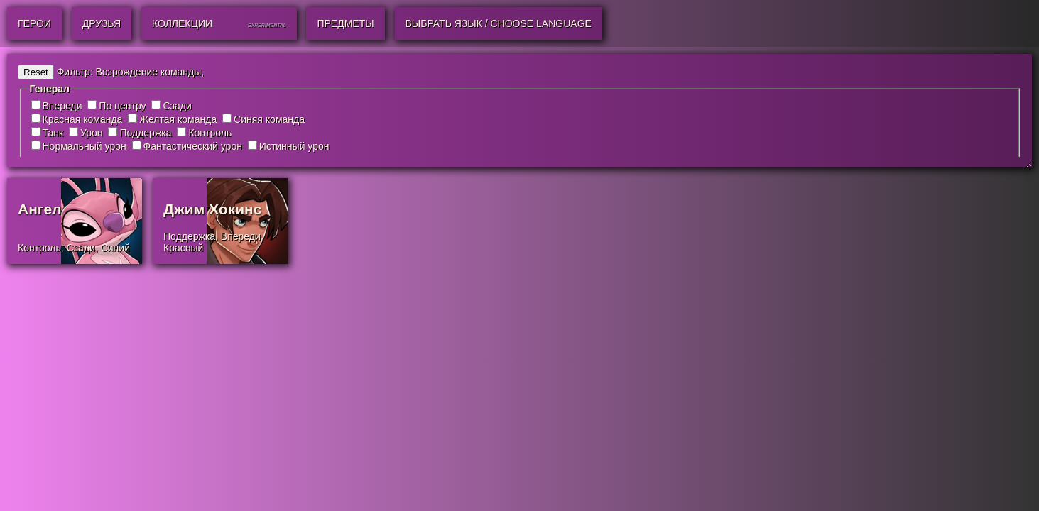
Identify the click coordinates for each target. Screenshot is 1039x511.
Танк (53, 132)
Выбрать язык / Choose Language (499, 23)
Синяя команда (269, 119)
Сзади (177, 105)
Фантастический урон (192, 146)
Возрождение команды (149, 71)
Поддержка (145, 132)
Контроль (210, 132)
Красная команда (83, 119)
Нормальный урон (84, 146)
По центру (122, 105)
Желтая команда (178, 119)
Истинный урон (294, 146)
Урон (91, 132)
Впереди (62, 105)
